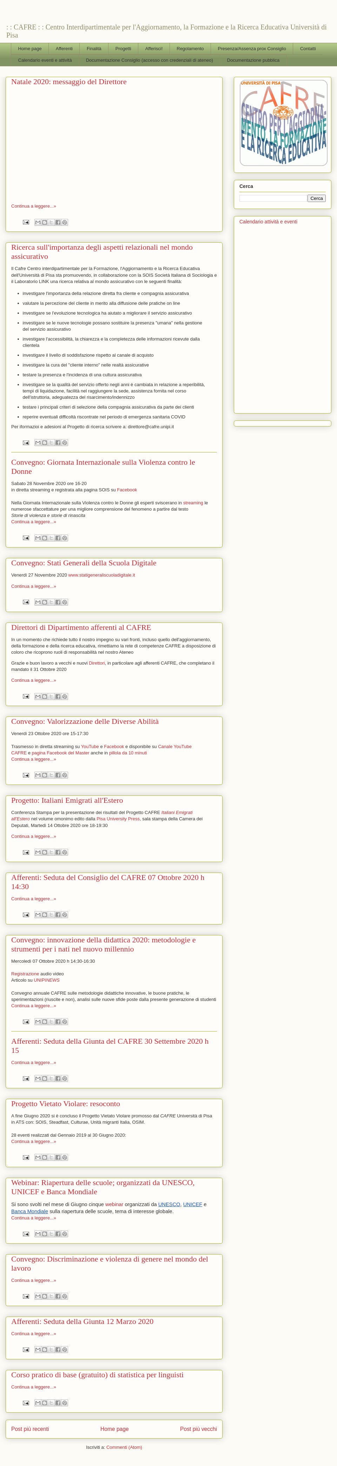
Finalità (94, 48)
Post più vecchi (198, 1429)
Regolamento (190, 48)
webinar (114, 1204)
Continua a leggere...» (33, 206)
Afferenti (64, 48)
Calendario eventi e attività (45, 60)
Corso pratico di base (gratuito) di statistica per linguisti (97, 1374)
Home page (30, 48)
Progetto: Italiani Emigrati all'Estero (67, 800)
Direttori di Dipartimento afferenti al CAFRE (81, 627)
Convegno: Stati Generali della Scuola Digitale (84, 562)
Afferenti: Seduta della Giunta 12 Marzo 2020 (82, 1321)
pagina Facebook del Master (61, 752)
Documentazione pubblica (253, 60)
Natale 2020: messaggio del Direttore (69, 81)
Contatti (308, 48)
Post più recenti (30, 1429)
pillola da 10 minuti (128, 752)
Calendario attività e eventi (268, 221)
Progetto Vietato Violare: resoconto (65, 1103)
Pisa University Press (118, 818)
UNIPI (47, 980)
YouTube (90, 746)
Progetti (123, 48)
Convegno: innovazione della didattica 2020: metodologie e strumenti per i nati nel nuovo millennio (103, 944)
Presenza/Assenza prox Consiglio (252, 48)
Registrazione (25, 973)
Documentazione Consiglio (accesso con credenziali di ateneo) (149, 60)
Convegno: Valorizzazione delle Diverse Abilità (85, 721)
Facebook (127, 489)
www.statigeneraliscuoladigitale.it (101, 575)
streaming (193, 502)
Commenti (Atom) (124, 1447)
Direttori (97, 663)
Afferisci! (154, 48)
